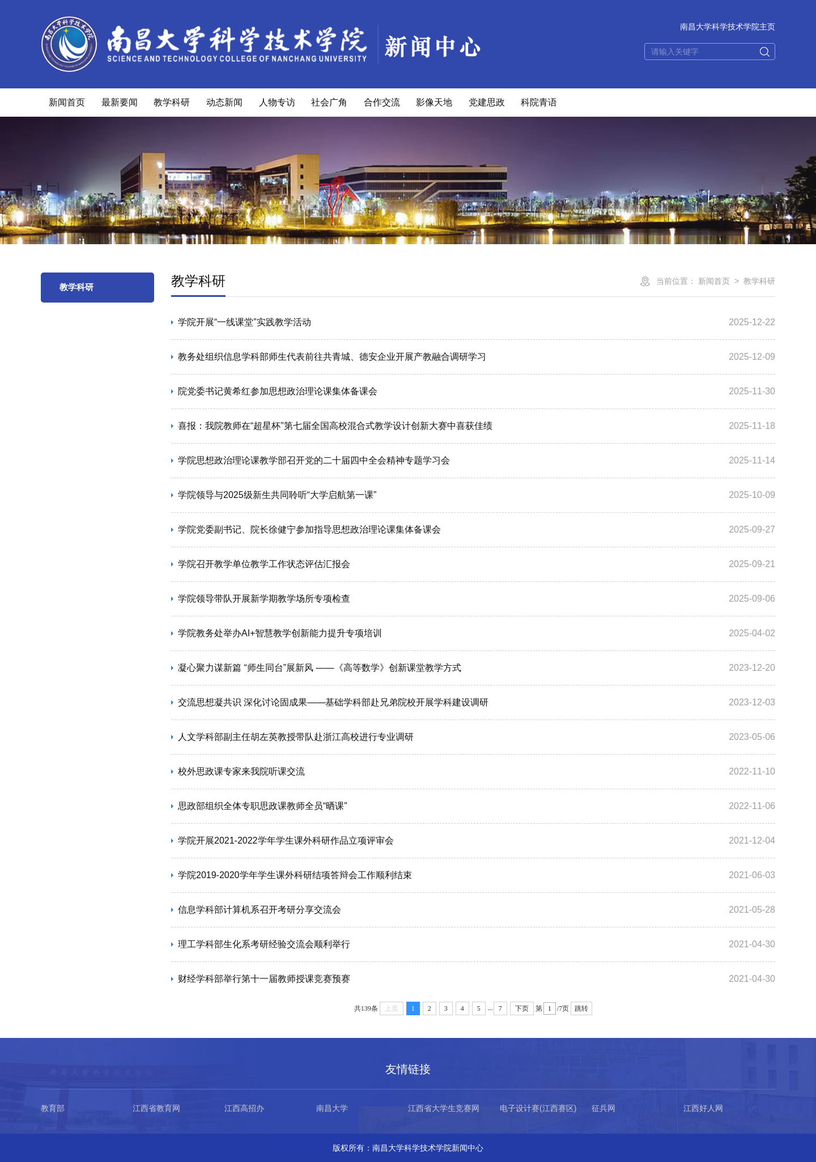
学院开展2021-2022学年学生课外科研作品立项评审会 (286, 840)
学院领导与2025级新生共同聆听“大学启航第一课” (277, 495)
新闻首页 (67, 102)
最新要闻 (119, 102)
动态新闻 (224, 102)
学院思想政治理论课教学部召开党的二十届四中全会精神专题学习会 (314, 460)
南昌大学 (332, 1108)
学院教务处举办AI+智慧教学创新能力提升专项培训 (280, 633)
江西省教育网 (156, 1108)
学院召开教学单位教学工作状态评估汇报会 (264, 564)
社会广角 (329, 102)
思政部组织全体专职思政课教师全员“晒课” (262, 806)
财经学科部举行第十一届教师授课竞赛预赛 (264, 979)
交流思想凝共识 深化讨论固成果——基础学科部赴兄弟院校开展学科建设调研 (333, 702)
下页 (522, 1008)
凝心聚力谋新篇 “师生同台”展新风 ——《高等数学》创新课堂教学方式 (319, 667)
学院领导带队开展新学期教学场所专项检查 (264, 598)
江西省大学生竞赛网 (443, 1108)
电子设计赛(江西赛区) (538, 1108)
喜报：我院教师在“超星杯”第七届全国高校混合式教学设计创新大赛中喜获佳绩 (335, 426)
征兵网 (603, 1108)
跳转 (581, 1008)
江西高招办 (244, 1108)
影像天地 (434, 102)
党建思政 (487, 102)
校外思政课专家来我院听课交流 (241, 771)
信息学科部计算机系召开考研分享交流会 (259, 909)
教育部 (53, 1108)
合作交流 (382, 102)
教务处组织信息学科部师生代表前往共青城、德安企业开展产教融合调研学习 (332, 356)
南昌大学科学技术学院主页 (727, 26)
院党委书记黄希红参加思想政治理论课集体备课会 (277, 391)
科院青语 (539, 102)
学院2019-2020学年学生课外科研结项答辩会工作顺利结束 (295, 875)
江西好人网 (703, 1108)
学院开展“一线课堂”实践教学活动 (244, 322)
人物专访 (277, 102)
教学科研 (172, 102)
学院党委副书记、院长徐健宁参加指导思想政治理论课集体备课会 (309, 529)
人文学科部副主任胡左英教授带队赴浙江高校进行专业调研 (296, 737)
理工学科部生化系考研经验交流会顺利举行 (264, 944)
